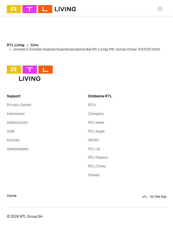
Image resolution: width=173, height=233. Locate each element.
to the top (158, 197)
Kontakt (13, 140)
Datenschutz (17, 123)
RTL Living (15, 45)
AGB (10, 131)
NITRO (93, 140)
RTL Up (94, 149)
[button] (127, 197)
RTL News (96, 123)
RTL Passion (98, 157)
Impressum (16, 114)
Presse (93, 175)
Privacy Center (19, 105)
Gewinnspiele (17, 149)
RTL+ (92, 105)
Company (96, 114)
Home (12, 196)
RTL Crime (96, 166)
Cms (34, 45)
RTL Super (96, 131)
